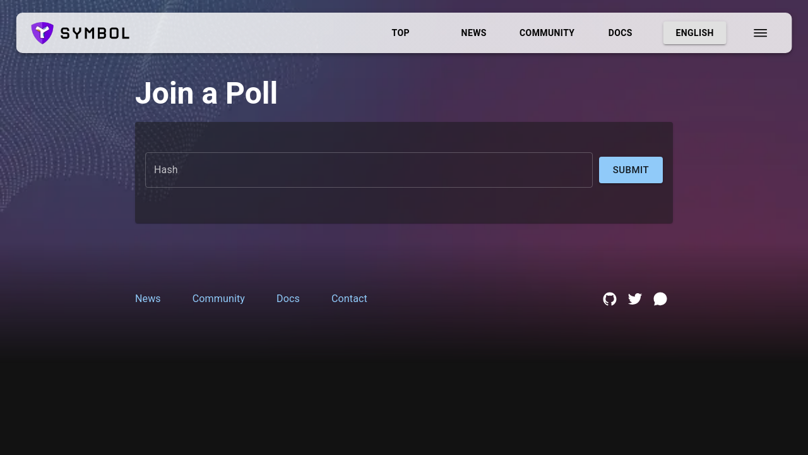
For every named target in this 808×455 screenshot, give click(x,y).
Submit (631, 170)
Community (547, 33)
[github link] (609, 299)
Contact (349, 299)
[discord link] (660, 299)
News (474, 33)
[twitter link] (635, 299)
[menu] (760, 32)
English (695, 33)
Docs (620, 33)
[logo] (80, 33)
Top (401, 33)
